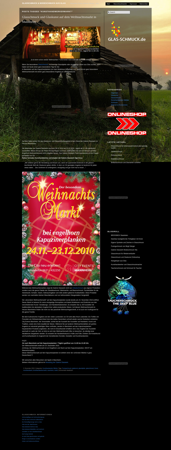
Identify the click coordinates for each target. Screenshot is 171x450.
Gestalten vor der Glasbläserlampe (32, 431)
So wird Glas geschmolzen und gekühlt (33, 436)
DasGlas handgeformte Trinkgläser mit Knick (127, 239)
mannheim (50, 370)
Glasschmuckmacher (120, 4)
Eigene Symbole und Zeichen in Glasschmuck (127, 242)
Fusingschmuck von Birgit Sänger (123, 246)
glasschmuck (90, 368)
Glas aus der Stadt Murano (29, 424)
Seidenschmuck (116, 152)
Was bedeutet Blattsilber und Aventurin (33, 429)
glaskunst (75, 368)
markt (56, 370)
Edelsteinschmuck (117, 159)
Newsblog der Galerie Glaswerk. (57, 362)
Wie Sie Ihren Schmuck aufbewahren (32, 419)
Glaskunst (114, 95)
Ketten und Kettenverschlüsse (30, 441)
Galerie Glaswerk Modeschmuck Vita (124, 250)
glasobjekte (82, 368)
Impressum (133, 4)
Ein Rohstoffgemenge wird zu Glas (32, 422)
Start (108, 4)
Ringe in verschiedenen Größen (31, 438)
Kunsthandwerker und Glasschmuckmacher (126, 264)
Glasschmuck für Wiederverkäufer (123, 254)
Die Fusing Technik (27, 434)
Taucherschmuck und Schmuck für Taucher (126, 268)
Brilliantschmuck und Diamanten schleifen (126, 162)
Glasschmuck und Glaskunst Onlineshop (125, 257)
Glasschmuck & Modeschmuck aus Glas (44, 3)
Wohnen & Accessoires (119, 105)
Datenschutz (144, 4)
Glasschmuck (43, 64)
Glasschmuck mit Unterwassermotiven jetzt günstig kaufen (129, 147)
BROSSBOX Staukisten (119, 235)
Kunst (96, 368)
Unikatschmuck (77, 288)
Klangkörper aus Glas (118, 261)
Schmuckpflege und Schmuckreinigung (33, 417)
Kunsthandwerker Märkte (50, 368)
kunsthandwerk (27, 370)
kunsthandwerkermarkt (40, 370)
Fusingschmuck (66, 368)
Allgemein (114, 93)
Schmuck (114, 102)
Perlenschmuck (116, 155)
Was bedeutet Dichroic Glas (30, 426)
